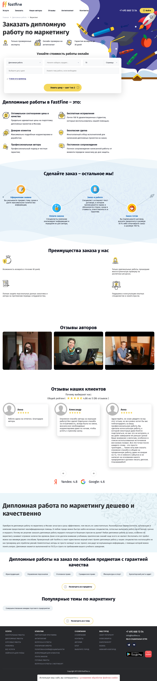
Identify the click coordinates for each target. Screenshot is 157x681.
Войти (147, 10)
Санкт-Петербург (106, 635)
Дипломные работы (14, 639)
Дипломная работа (19, 17)
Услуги (6, 10)
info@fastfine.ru (133, 635)
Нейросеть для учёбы (14, 653)
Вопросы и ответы (43, 642)
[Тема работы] (81, 72)
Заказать (19, 10)
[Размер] (93, 64)
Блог (77, 646)
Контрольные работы (15, 635)
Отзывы (51, 10)
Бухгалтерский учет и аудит (140, 574)
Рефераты (9, 646)
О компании (80, 635)
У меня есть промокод (17, 79)
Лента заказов (41, 657)
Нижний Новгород (107, 649)
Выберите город (82, 649)
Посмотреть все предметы (80, 587)
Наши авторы (35, 10)
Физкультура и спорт (112, 574)
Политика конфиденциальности (49, 649)
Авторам (78, 642)
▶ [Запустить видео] (27, 350)
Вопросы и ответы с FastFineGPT (49, 664)
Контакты (84, 10)
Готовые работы (42, 660)
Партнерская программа (45, 635)
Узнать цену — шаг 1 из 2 (62, 87)
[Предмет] (63, 64)
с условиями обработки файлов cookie (98, 677)
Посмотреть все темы (80, 621)
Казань (102, 646)
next (94, 473)
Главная (6, 17)
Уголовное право (63, 574)
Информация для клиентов (47, 653)
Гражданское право (87, 574)
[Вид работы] (24, 64)
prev (63, 473)
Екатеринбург (105, 642)
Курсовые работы (13, 642)
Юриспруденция (12, 574)
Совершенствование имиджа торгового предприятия (28, 608)
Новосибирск (105, 639)
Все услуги (10, 649)
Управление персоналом (37, 574)
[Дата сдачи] (24, 72)
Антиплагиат (67, 10)
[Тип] (111, 64)
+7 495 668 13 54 (128, 10)
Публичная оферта (43, 646)
